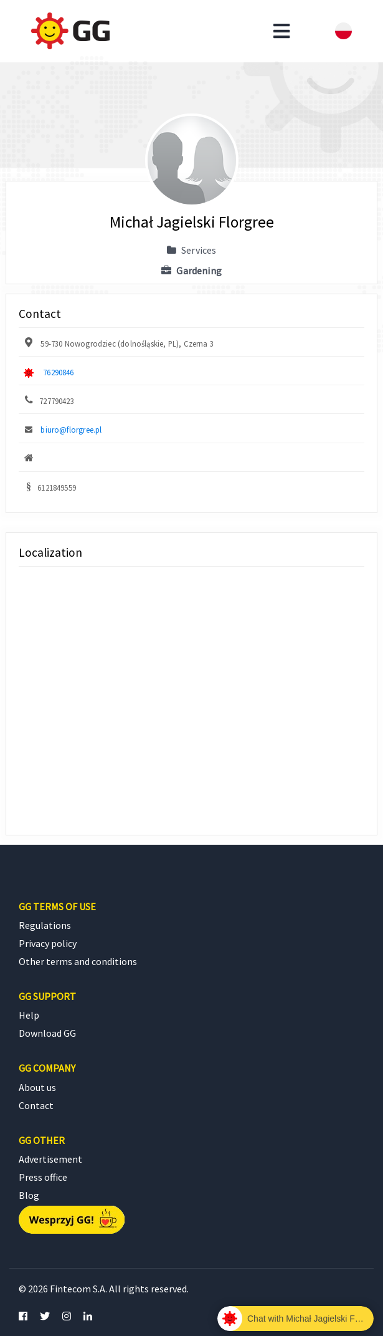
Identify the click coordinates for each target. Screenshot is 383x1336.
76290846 (58, 372)
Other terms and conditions (78, 961)
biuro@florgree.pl (71, 430)
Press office (43, 1177)
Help (29, 1015)
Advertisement (50, 1159)
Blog (29, 1195)
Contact (36, 1105)
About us (37, 1087)
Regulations (45, 925)
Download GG (47, 1033)
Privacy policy (48, 943)
